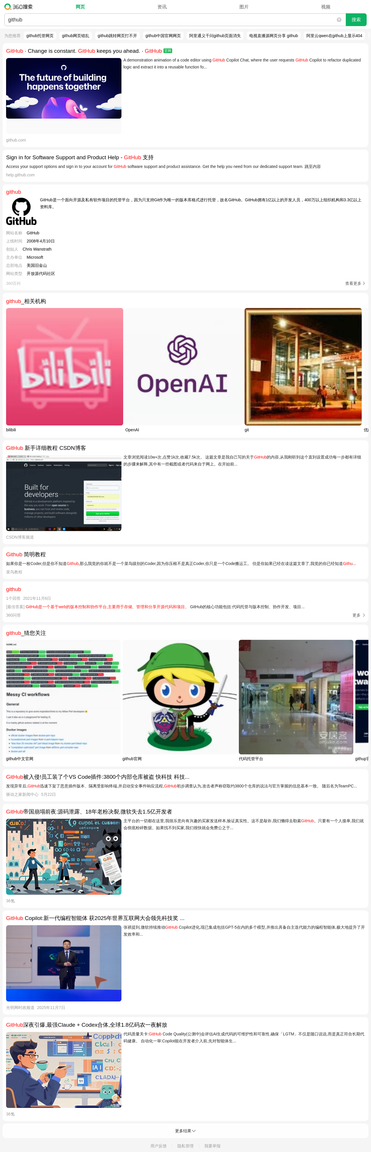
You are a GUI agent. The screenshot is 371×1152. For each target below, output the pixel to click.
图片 (244, 6)
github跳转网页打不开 (117, 35)
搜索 (356, 19)
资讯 (162, 6)
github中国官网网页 (163, 35)
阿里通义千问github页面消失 (215, 35)
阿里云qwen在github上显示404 (334, 35)
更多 (356, 615)
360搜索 (19, 7)
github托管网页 (40, 35)
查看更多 (353, 283)
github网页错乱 (75, 35)
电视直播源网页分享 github (273, 35)
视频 (325, 6)
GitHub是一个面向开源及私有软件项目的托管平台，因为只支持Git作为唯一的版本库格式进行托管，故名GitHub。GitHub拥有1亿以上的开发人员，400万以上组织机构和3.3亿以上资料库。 (200, 203)
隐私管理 (185, 1146)
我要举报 (212, 1146)
